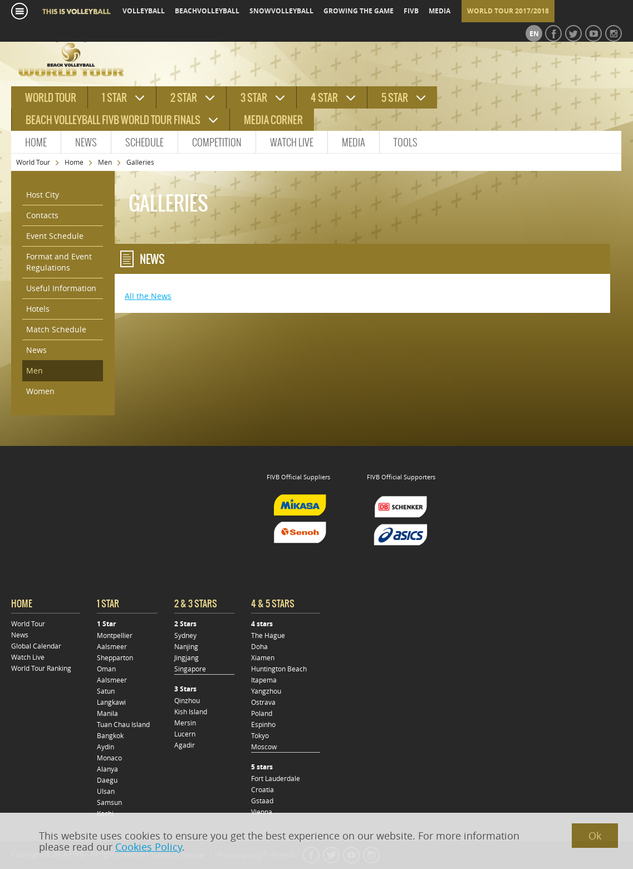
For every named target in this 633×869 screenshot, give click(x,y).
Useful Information (61, 288)
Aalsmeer (112, 646)
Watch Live (291, 142)
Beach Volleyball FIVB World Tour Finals (113, 119)
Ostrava (263, 702)
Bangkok (110, 735)
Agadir (184, 744)
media (439, 11)
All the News (148, 296)
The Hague (268, 635)
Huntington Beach (279, 668)
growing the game (358, 11)
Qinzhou (187, 700)
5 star (394, 97)
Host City (42, 194)
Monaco (109, 757)
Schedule (144, 142)
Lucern (184, 733)
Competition (217, 142)
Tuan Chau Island (123, 724)
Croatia (262, 789)
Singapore (190, 668)
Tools (406, 142)
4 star (324, 97)
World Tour (33, 162)
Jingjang (186, 657)
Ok (594, 835)
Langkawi (111, 702)
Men (105, 162)
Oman (106, 668)
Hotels (38, 308)
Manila (107, 713)
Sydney (185, 635)
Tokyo (260, 735)
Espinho (263, 724)
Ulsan (106, 791)
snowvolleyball (281, 11)
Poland (261, 713)
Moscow (264, 746)
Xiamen (262, 657)
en (534, 33)
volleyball (143, 11)
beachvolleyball (207, 11)
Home (36, 142)
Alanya (107, 768)
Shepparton (115, 657)
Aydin (105, 746)
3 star (254, 97)
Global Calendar (36, 645)
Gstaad (262, 800)
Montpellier (115, 635)
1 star (114, 97)
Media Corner (273, 119)
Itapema (264, 679)
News (86, 142)
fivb (411, 11)
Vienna (261, 811)
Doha (259, 646)
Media (353, 142)
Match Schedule (56, 329)
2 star (183, 97)
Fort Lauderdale (275, 778)
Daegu (107, 779)
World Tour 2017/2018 (508, 11)
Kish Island (190, 711)
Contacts (42, 215)
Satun (106, 690)
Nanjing (186, 646)
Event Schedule (55, 235)
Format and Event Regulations (59, 262)
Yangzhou (266, 690)
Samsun (109, 802)
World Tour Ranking (41, 668)
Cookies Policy (148, 846)
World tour (50, 97)
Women (40, 391)
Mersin (185, 722)
